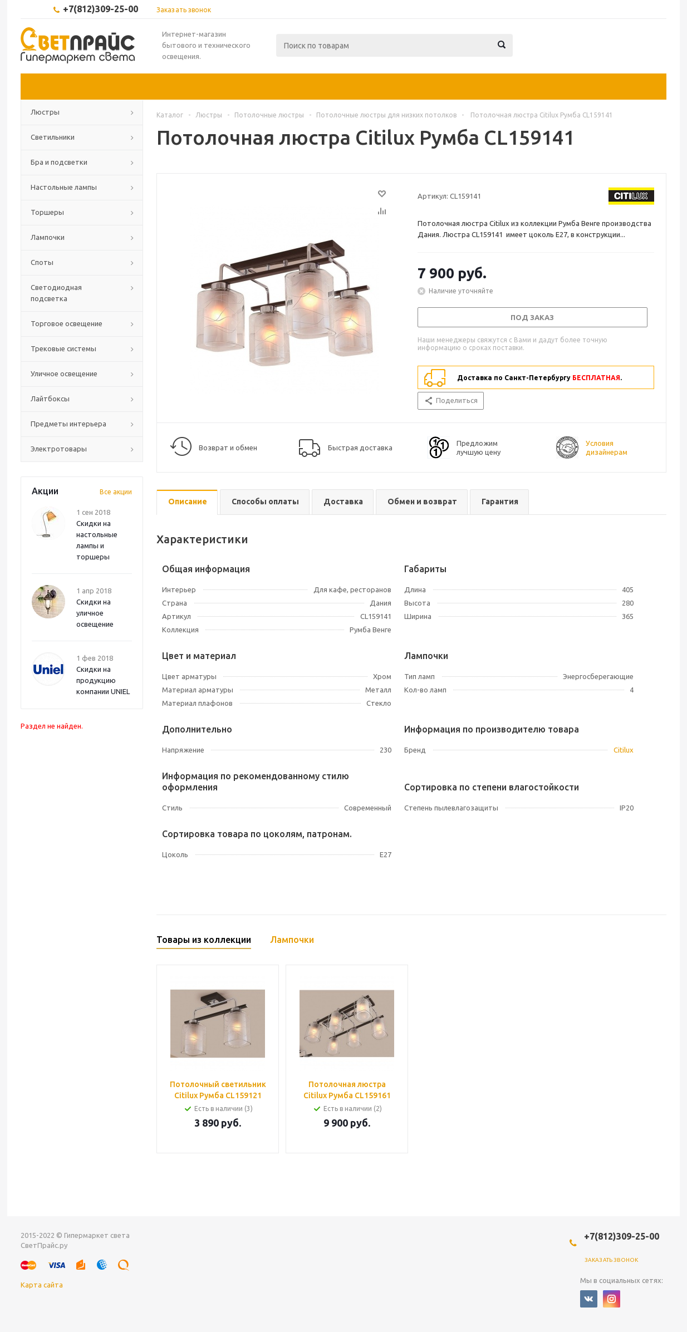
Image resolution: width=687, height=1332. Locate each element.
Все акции (116, 491)
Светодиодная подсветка (56, 292)
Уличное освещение (64, 373)
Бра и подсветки (59, 162)
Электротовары (59, 449)
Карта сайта (42, 1285)
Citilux (624, 750)
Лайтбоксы (50, 398)
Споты (42, 262)
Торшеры (47, 212)
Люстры (45, 112)
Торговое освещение (66, 323)
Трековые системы (63, 348)
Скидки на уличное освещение (95, 613)
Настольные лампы (64, 187)
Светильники (53, 137)
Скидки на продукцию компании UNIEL (103, 680)
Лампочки (48, 237)
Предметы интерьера (68, 423)
